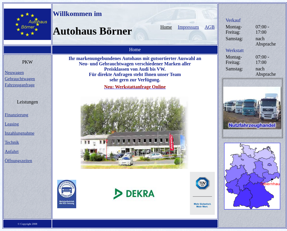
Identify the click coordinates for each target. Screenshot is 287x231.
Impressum (188, 27)
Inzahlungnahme (19, 133)
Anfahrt (12, 151)
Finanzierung (16, 114)
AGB (210, 27)
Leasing (12, 124)
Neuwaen (14, 72)
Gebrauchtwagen (20, 78)
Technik (12, 142)
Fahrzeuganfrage (20, 85)
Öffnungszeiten (18, 160)
